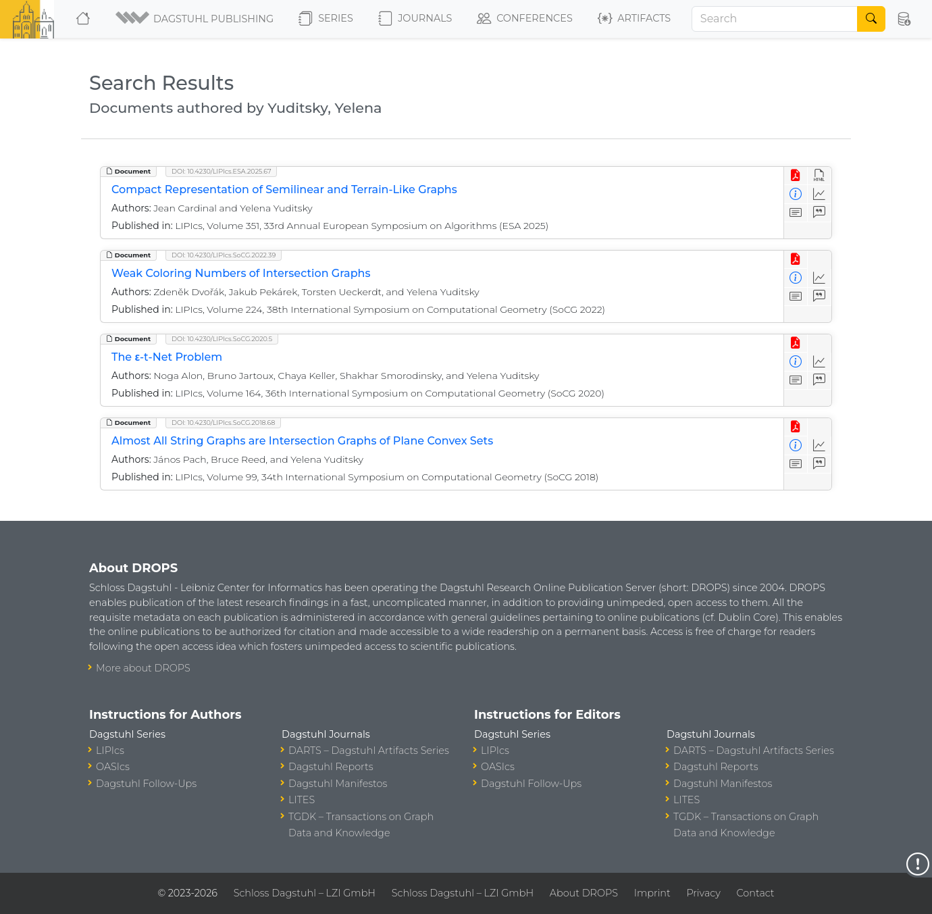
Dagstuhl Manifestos (337, 784)
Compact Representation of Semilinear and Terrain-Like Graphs (284, 189)
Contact (756, 893)
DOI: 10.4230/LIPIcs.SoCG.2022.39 (224, 255)
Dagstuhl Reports (330, 767)
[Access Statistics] (819, 194)
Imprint (652, 893)
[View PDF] (796, 176)
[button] (195, 19)
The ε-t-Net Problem (166, 357)
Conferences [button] (525, 19)
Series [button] (326, 19)
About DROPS (584, 893)
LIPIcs (110, 750)
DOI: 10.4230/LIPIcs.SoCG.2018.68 (223, 422)
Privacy (703, 893)
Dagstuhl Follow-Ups (146, 784)
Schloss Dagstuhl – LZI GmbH (305, 893)
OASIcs (113, 767)
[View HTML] (819, 176)
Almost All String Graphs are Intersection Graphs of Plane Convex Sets (302, 440)
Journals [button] (415, 19)
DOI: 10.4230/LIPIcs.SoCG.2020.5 (222, 338)
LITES (301, 800)
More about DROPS (143, 668)
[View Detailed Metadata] (796, 194)
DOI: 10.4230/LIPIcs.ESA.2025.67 (221, 171)
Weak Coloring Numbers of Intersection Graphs (240, 273)
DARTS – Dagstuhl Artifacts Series (368, 750)
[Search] (775, 19)
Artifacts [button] (634, 19)
